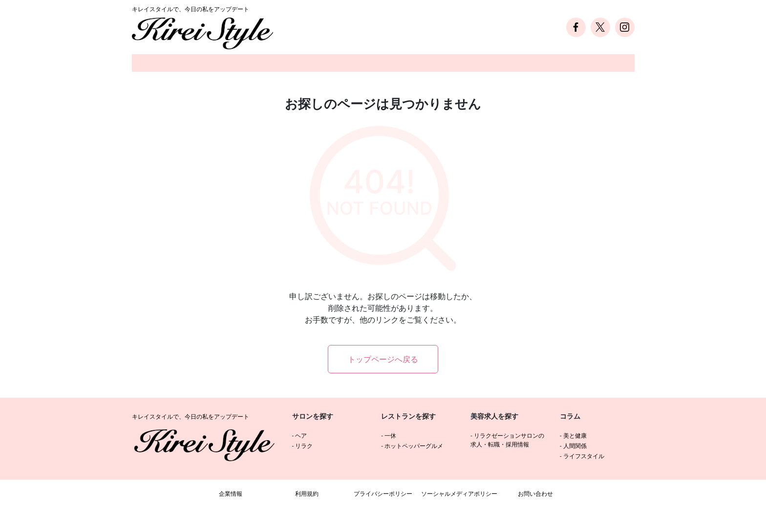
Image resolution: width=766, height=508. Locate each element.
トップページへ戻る (383, 359)
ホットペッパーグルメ (413, 446)
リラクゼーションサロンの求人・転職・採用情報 (507, 439)
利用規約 (307, 493)
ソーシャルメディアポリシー (459, 493)
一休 (390, 435)
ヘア (301, 435)
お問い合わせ (535, 493)
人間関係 (575, 446)
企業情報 (230, 493)
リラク (304, 446)
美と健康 (575, 435)
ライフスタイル (583, 456)
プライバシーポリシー (383, 493)
